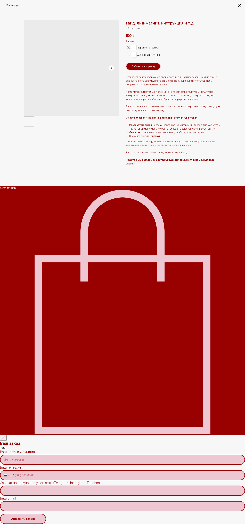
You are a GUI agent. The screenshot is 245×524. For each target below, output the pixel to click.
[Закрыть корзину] (3, 438)
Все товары (12, 5)
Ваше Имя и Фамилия (17, 452)
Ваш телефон (10, 467)
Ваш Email (8, 498)
